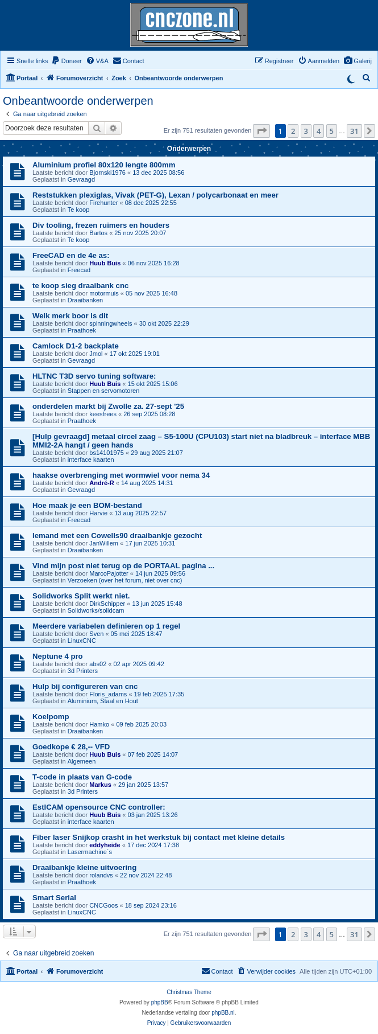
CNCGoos (103, 905)
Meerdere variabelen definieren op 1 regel (106, 626)
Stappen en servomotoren (104, 390)
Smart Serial (54, 897)
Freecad (79, 269)
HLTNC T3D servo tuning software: (94, 376)
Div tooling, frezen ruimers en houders (100, 225)
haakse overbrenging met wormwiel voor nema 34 (121, 475)
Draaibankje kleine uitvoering (84, 867)
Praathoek (82, 330)
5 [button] (332, 131)
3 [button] (306, 131)
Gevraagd (81, 179)
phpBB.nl (223, 1013)
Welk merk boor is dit (70, 315)
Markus (100, 784)
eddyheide (104, 845)
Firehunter (103, 202)
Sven (96, 633)
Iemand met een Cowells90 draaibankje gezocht (117, 535)
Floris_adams (108, 694)
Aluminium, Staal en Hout (103, 700)
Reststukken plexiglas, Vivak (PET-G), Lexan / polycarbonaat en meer (155, 195)
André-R (101, 482)
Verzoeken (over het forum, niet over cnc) (125, 580)
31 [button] (354, 131)
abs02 (97, 663)
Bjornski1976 (107, 172)
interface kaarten (91, 459)
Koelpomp (50, 716)
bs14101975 (106, 452)
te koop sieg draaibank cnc (80, 285)
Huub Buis (105, 263)
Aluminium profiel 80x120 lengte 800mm (103, 165)
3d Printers (83, 670)
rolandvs (101, 875)
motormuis (103, 293)
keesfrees (103, 414)
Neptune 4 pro (57, 656)
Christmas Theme (189, 992)
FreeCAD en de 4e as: (71, 255)
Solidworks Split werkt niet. (81, 596)
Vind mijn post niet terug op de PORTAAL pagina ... (123, 565)
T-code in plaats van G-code (82, 777)
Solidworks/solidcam (96, 610)
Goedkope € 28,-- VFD (71, 746)
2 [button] (293, 131)
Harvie (98, 513)
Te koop (79, 209)
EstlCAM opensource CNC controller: (98, 807)
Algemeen (82, 761)
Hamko (99, 724)
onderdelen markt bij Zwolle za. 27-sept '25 (108, 406)
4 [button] (319, 131)
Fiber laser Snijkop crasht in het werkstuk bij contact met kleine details (158, 837)
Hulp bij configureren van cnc (85, 686)
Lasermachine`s (90, 851)
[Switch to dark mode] (351, 78)
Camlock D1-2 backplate (75, 346)
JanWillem (103, 543)
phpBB (159, 1002)
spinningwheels (110, 323)
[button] (261, 131)
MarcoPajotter (108, 573)
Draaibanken (85, 300)
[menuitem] (357, 61)
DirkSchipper (107, 603)
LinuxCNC (82, 640)
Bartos (98, 232)
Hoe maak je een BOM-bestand (87, 505)
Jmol (95, 353)
